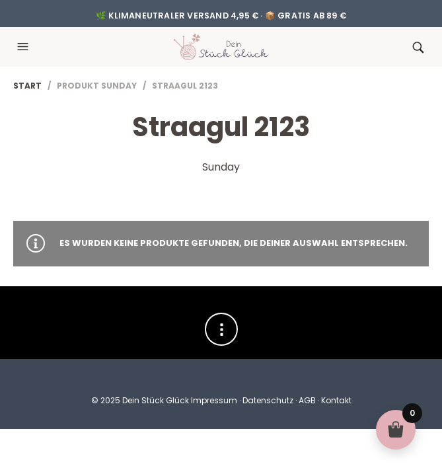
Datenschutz (267, 400)
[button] (24, 47)
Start (27, 85)
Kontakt (336, 400)
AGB (307, 400)
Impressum (214, 400)
